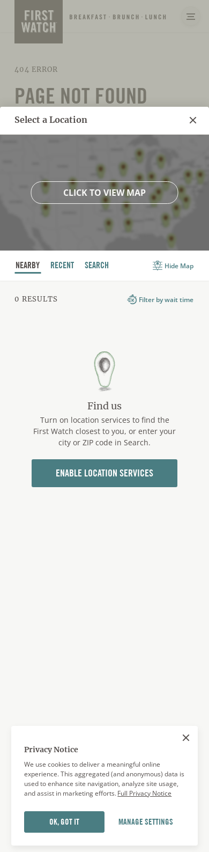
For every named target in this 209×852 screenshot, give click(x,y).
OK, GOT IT (64, 822)
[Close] (186, 737)
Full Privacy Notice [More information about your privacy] (144, 793)
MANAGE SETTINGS (145, 822)
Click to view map (104, 193)
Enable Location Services (104, 473)
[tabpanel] (104, 408)
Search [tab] (97, 266)
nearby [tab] (28, 266)
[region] (104, 786)
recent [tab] (62, 266)
